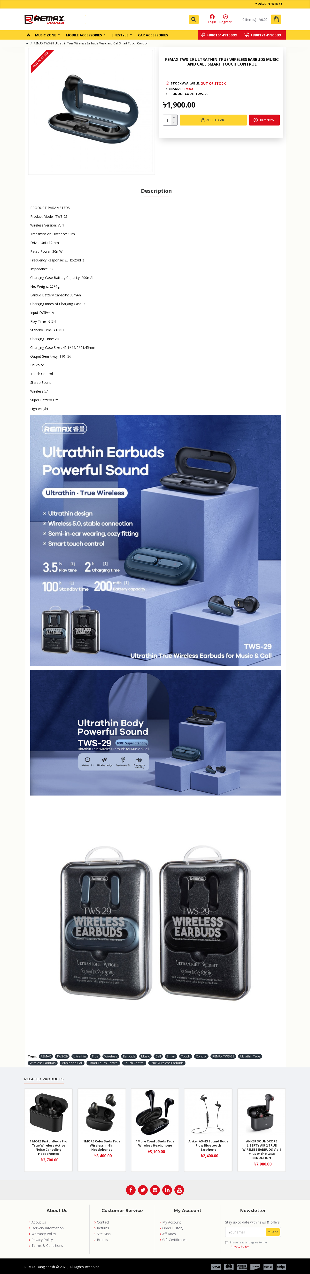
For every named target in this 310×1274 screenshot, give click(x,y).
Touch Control (134, 1063)
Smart (171, 1056)
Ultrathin (79, 1056)
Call (158, 1056)
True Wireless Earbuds (167, 1063)
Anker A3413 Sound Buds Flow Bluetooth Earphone (208, 1145)
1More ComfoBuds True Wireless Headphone (155, 1143)
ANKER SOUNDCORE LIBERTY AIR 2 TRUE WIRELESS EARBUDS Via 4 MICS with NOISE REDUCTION (261, 1149)
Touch (185, 1056)
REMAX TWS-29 (223, 1056)
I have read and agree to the (246, 1244)
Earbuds (129, 1056)
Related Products (44, 1079)
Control (201, 1056)
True (95, 1056)
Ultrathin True (250, 1056)
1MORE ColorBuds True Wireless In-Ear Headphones (101, 1145)
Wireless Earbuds (43, 1063)
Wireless (110, 1056)
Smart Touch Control (103, 1063)
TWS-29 (62, 1056)
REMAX (187, 88)
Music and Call (72, 1063)
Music (145, 1056)
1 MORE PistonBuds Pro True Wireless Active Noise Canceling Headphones (48, 1147)
